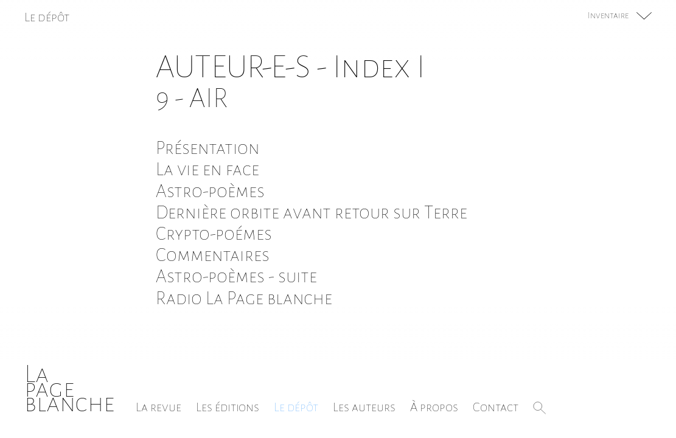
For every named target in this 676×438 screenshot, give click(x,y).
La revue (158, 407)
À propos (434, 407)
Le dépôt (296, 407)
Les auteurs (364, 407)
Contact (495, 407)
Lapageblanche (69, 388)
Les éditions (227, 407)
